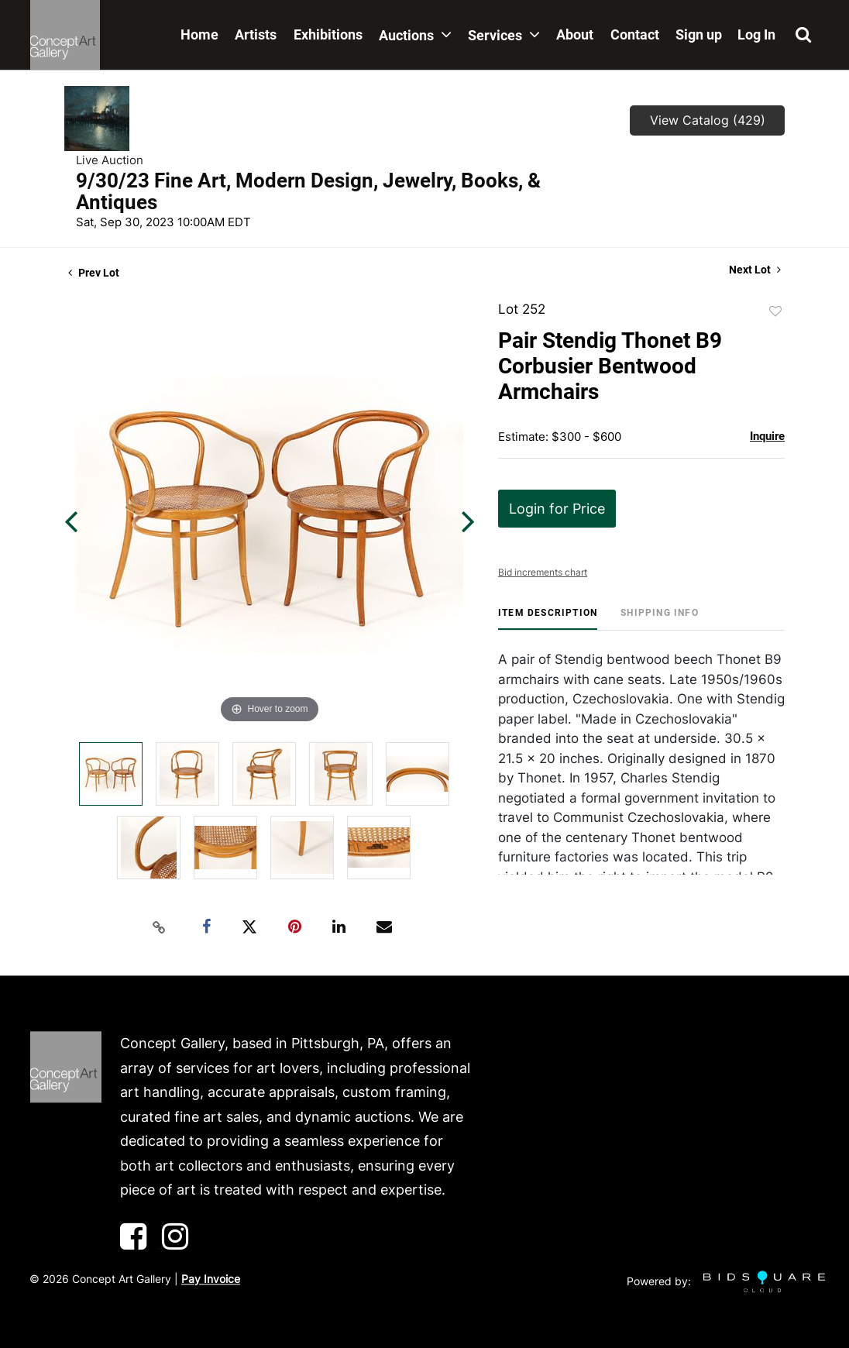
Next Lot (755, 269)
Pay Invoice (210, 1278)
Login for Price (557, 508)
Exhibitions (328, 34)
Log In (756, 34)
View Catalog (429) (707, 120)
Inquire (767, 436)
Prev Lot (93, 273)
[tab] (547, 618)
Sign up (698, 34)
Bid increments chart (542, 572)
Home (199, 34)
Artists (256, 34)
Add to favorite (775, 311)
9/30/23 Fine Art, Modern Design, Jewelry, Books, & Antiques (308, 191)
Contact (634, 34)
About (574, 34)
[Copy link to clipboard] (159, 927)
